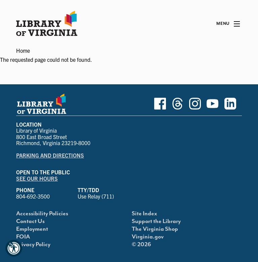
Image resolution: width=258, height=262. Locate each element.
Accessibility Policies (42, 213)
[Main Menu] (228, 24)
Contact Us (30, 221)
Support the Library (156, 221)
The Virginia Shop (155, 229)
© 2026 (141, 244)
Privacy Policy (33, 244)
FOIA (23, 236)
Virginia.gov (148, 236)
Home (23, 50)
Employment (32, 229)
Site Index (144, 213)
